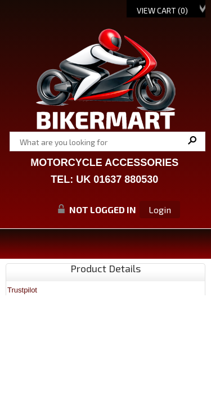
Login (160, 209)
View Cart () (162, 10)
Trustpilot (22, 290)
